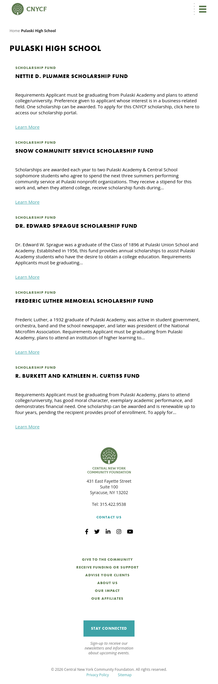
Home (15, 30)
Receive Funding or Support (107, 567)
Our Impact (107, 590)
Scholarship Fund (35, 67)
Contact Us (109, 517)
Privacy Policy (97, 674)
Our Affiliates (107, 598)
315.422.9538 (113, 504)
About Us (107, 582)
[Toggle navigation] (202, 9)
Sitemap (125, 674)
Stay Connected (109, 628)
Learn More (27, 127)
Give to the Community (107, 559)
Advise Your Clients (107, 575)
